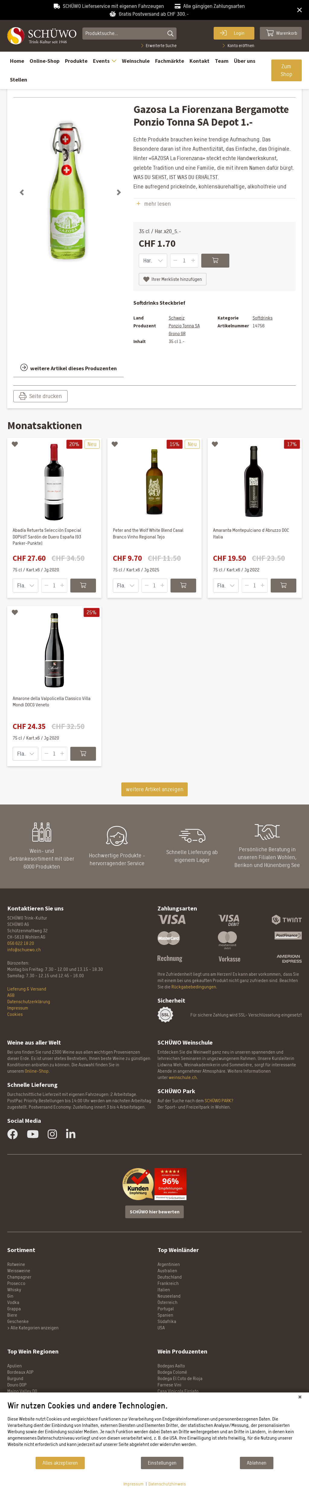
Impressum (133, 1483)
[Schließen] (299, 1397)
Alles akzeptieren (60, 1463)
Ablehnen (256, 1463)
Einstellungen (162, 1463)
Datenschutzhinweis (167, 1483)
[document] (154, 1428)
